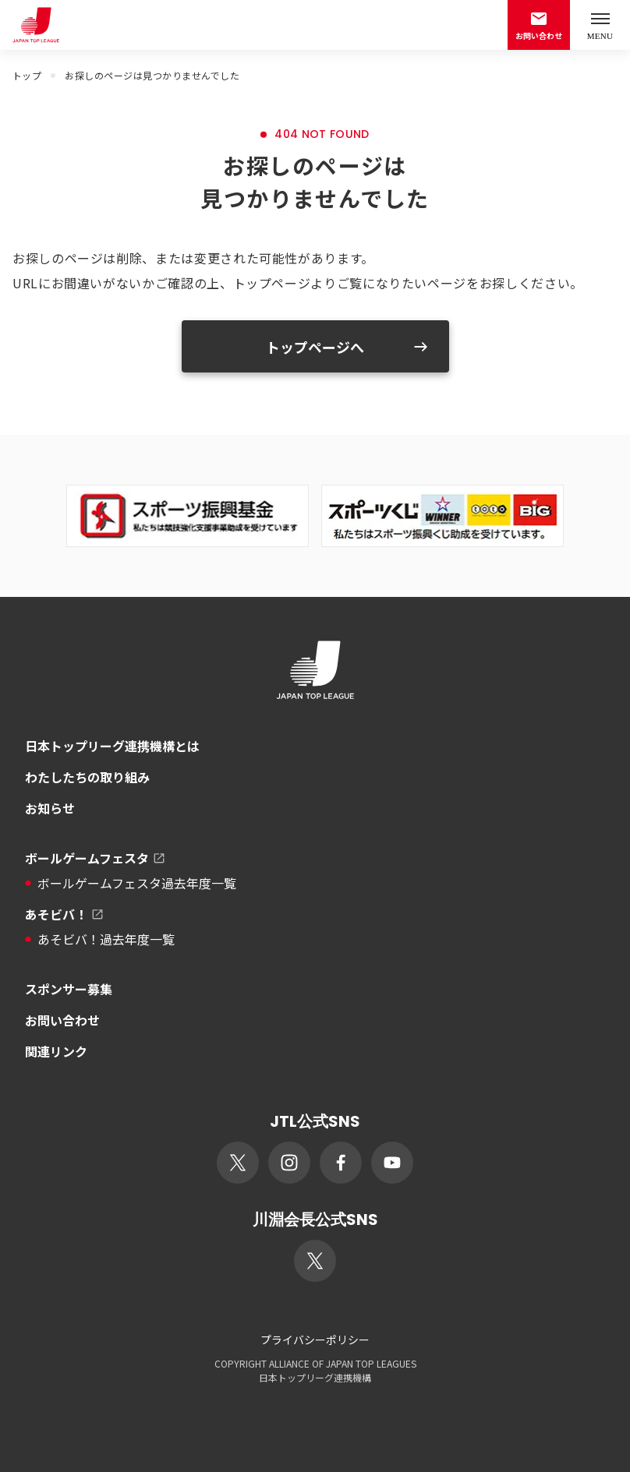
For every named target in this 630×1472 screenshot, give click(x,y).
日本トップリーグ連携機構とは (112, 745)
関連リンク (56, 1051)
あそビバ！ (65, 914)
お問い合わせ (62, 1020)
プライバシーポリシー (315, 1339)
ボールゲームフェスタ (96, 858)
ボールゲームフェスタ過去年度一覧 (130, 883)
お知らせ (50, 808)
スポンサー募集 (68, 989)
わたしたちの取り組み (87, 777)
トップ (26, 75)
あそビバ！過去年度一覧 (100, 939)
